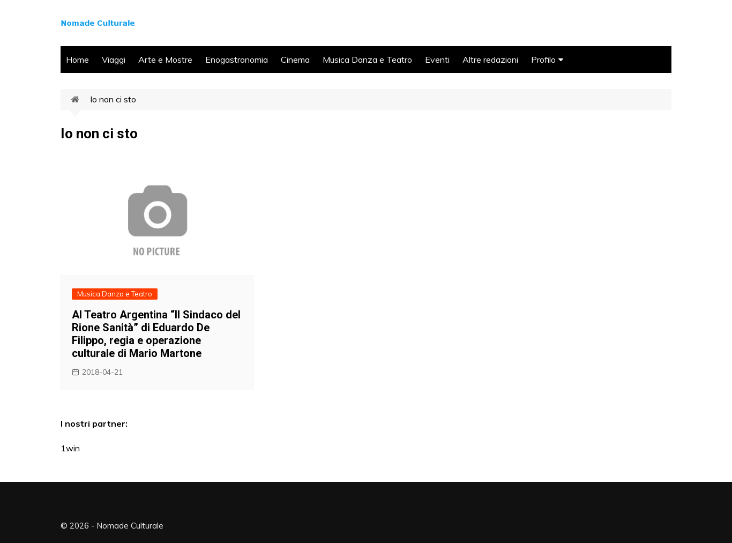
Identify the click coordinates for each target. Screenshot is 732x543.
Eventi (437, 59)
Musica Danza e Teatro (367, 59)
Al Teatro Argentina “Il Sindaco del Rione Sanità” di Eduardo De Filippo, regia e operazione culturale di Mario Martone (156, 334)
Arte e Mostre (165, 59)
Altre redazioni (490, 59)
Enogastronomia (236, 59)
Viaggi (113, 59)
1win (70, 448)
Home (77, 59)
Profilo (543, 59)
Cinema (295, 59)
